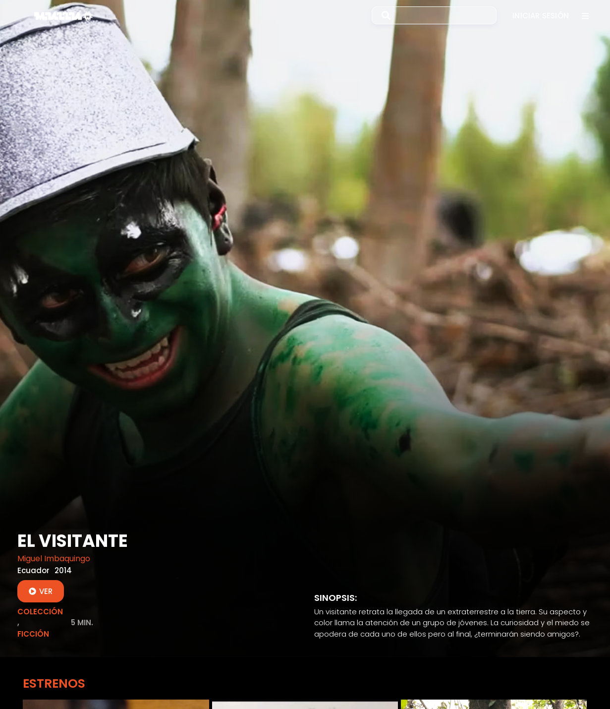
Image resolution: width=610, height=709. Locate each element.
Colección (40, 611)
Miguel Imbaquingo (53, 558)
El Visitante (72, 541)
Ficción (33, 634)
